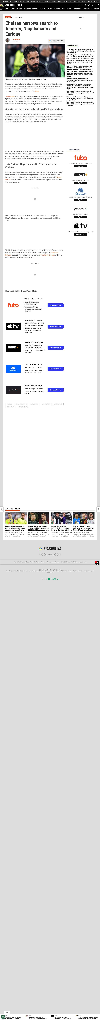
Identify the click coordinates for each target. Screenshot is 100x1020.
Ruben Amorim (58, 404)
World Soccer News (23, 407)
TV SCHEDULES (59, 9)
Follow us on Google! (57, 41)
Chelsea (9, 404)
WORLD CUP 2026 (16, 9)
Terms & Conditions (53, 569)
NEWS (6, 9)
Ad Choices (74, 569)
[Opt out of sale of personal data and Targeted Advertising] (3, 1017)
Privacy (43, 569)
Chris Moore (16, 39)
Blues (37, 91)
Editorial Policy (65, 569)
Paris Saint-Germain (48, 255)
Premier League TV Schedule (33, 1)
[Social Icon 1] (45, 561)
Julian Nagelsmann (21, 404)
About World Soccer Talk (21, 569)
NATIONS (77, 9)
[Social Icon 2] (50, 561)
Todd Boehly (10, 407)
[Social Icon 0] (41, 561)
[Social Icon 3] (54, 561)
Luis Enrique (34, 404)
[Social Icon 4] (59, 561)
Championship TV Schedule (49, 1)
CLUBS (69, 9)
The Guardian (9, 96)
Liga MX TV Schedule (74, 1)
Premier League (46, 404)
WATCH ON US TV (46, 9)
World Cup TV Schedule (18, 1)
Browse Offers (55, 305)
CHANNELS (87, 9)
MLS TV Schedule (62, 1)
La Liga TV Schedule (87, 1)
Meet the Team (34, 569)
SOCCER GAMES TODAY (31, 9)
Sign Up (80, 166)
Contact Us (82, 569)
